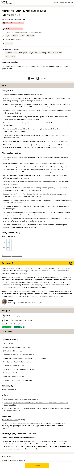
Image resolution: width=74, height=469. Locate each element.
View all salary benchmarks (12, 256)
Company (41, 78)
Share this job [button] (8, 456)
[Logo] (6, 2)
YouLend (41, 11)
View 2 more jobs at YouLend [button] (13, 460)
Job (30, 78)
